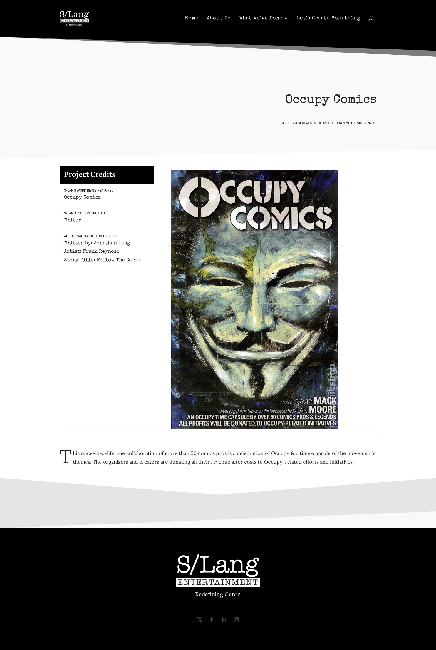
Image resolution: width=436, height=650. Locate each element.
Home (192, 18)
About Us (218, 18)
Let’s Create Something (328, 18)
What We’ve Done (261, 18)
